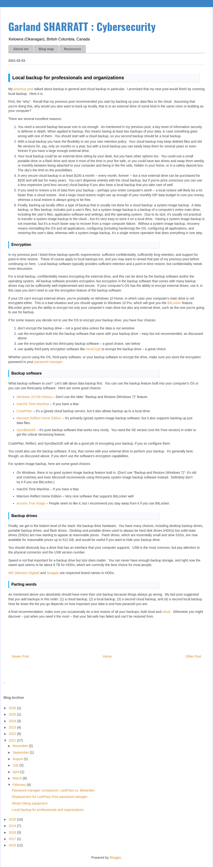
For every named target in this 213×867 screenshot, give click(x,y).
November (21, 746)
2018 (13, 832)
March (18, 778)
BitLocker (174, 303)
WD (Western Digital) (23, 573)
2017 (13, 839)
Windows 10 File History (34, 397)
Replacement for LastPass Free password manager (50, 797)
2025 (13, 714)
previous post (23, 89)
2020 (13, 819)
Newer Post (20, 656)
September (21, 752)
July (16, 765)
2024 (13, 721)
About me (21, 49)
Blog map (46, 49)
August (18, 759)
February (20, 785)
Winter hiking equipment (29, 803)
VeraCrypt (93, 349)
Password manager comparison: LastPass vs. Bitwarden (53, 790)
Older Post (193, 656)
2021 (13, 740)
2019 (13, 826)
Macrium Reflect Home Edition (39, 418)
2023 (13, 727)
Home (107, 656)
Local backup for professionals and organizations (48, 810)
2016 (13, 845)
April (16, 772)
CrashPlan (24, 411)
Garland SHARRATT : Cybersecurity (82, 26)
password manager (48, 362)
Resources (72, 49)
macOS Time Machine (33, 404)
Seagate (53, 573)
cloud (166, 612)
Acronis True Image (31, 503)
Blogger (115, 857)
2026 (13, 708)
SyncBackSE (26, 430)
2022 (13, 734)
